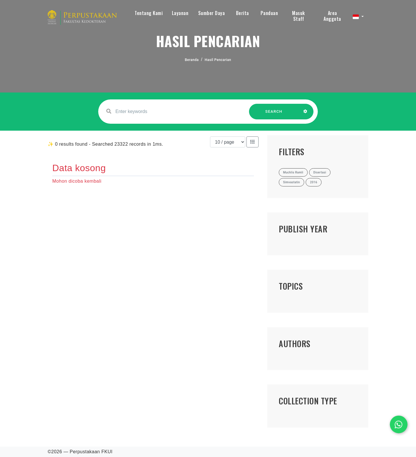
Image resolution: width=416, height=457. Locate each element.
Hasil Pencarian (218, 60)
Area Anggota (332, 16)
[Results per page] (227, 141)
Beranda (192, 60)
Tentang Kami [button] (149, 13)
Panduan (269, 13)
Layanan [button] (180, 13)
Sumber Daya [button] (211, 13)
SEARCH (273, 114)
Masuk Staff (298, 16)
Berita (242, 13)
